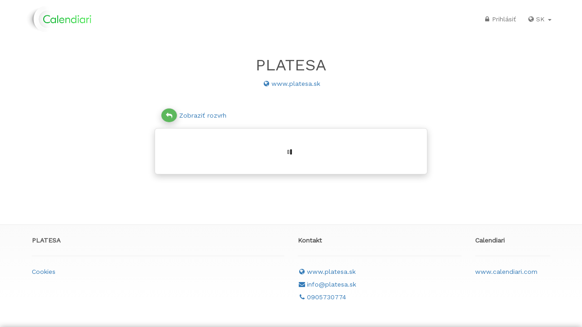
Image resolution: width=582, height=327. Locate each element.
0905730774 (322, 297)
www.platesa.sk (291, 83)
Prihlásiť (499, 19)
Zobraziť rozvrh (193, 115)
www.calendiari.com (506, 271)
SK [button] (539, 19)
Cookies (43, 271)
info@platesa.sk (327, 284)
